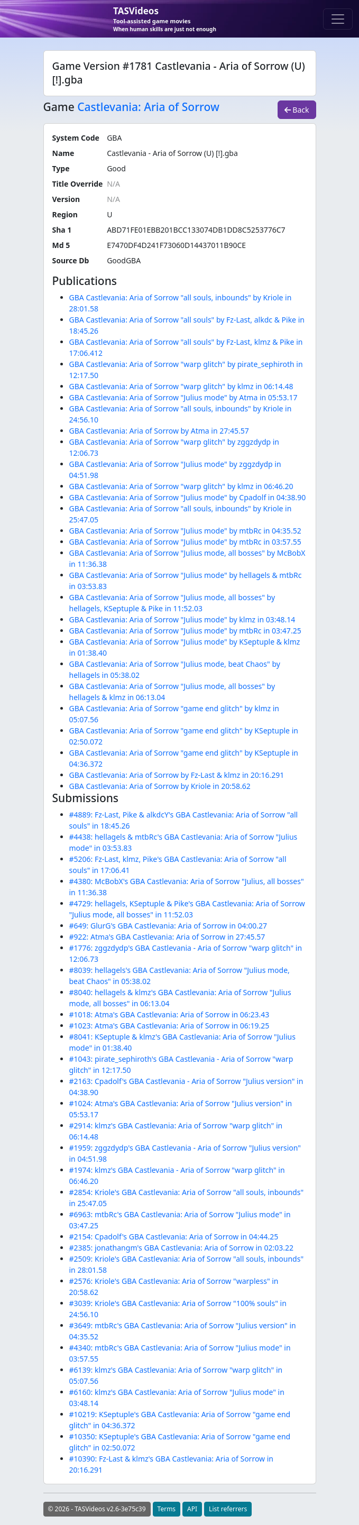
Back (296, 110)
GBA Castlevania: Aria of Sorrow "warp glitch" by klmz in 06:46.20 (181, 486)
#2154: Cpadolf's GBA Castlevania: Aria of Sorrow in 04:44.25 (174, 1237)
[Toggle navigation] (338, 19)
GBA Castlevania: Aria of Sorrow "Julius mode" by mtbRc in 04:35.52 (185, 531)
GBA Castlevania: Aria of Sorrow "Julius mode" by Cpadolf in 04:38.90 (187, 497)
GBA (114, 138)
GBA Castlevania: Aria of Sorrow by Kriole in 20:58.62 (160, 786)
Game (59, 107)
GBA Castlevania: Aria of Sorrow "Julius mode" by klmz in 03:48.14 (182, 619)
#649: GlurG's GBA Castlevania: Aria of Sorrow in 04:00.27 (168, 926)
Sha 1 (62, 230)
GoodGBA (124, 260)
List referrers (228, 1508)
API (192, 1508)
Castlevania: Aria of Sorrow (148, 106)
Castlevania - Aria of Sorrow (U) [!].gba (172, 153)
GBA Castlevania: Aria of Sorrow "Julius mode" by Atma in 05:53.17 (183, 397)
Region (65, 214)
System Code (75, 138)
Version (66, 199)
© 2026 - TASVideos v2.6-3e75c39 (97, 1508)
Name (63, 153)
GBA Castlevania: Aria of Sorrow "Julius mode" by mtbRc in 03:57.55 (185, 542)
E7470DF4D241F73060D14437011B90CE (176, 245)
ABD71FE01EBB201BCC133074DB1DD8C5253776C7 (196, 230)
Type (61, 168)
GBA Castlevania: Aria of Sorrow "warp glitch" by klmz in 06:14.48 (181, 386)
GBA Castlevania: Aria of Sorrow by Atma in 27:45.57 (159, 431)
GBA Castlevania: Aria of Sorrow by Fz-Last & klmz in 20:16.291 (176, 775)
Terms (167, 1508)
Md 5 (61, 245)
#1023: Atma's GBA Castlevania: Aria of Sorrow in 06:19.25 (169, 1026)
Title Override (77, 184)
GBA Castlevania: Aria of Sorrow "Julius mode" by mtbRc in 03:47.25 (185, 631)
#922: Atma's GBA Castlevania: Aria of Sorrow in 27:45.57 (167, 937)
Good (116, 168)
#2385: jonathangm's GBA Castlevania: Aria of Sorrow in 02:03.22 (181, 1248)
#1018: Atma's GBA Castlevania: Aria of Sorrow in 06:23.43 (169, 1014)
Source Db (70, 260)
